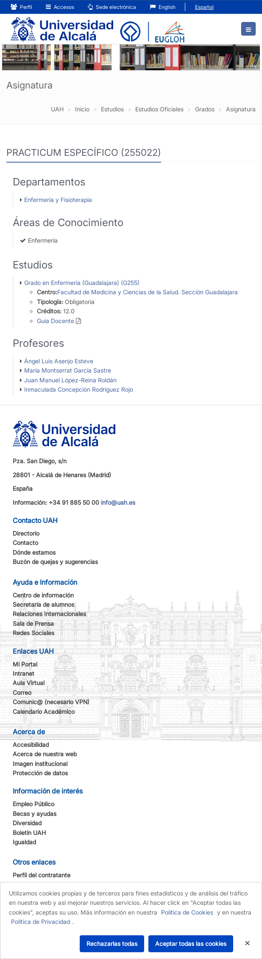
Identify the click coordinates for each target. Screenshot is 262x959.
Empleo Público (33, 803)
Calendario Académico (44, 711)
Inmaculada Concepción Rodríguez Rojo (78, 389)
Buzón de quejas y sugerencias (55, 561)
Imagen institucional (40, 763)
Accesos (60, 7)
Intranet (23, 673)
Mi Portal (25, 664)
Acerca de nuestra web (45, 753)
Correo (22, 692)
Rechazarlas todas (111, 943)
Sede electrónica (112, 7)
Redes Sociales (33, 632)
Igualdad (24, 842)
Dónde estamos (34, 552)
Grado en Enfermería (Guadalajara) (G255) (81, 282)
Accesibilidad (31, 744)
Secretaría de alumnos (43, 604)
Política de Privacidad (40, 921)
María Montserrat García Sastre (67, 370)
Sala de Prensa (33, 623)
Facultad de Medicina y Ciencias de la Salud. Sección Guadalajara (147, 292)
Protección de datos (40, 773)
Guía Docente (55, 320)
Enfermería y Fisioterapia (58, 199)
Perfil (21, 7)
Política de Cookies (187, 912)
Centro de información (43, 595)
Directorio (26, 533)
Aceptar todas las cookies (190, 943)
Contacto (25, 542)
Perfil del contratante (41, 875)
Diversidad (27, 822)
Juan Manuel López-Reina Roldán (70, 380)
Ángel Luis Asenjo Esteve (58, 361)
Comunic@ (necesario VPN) (51, 701)
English (163, 7)
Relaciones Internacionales (49, 613)
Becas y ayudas (34, 813)
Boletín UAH (29, 832)
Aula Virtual (29, 682)
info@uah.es (118, 502)
